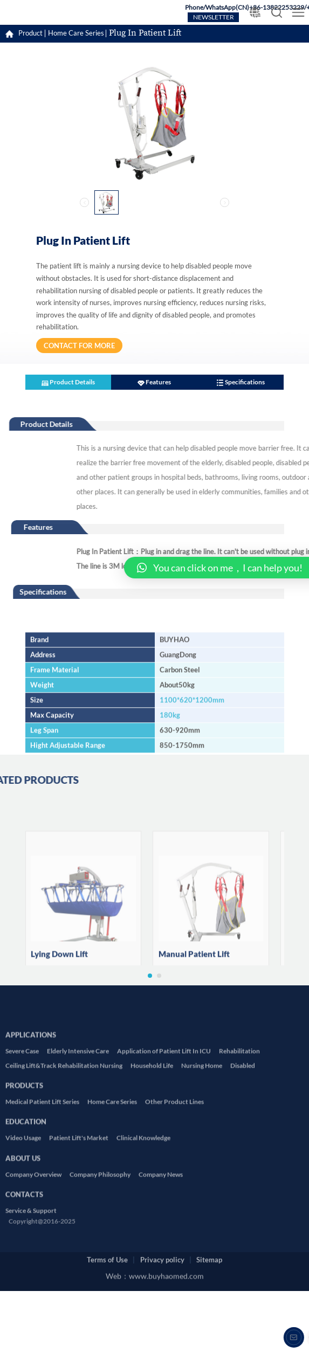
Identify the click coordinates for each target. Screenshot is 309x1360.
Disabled (242, 1165)
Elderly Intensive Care (78, 1151)
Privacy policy (162, 1247)
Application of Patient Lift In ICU (164, 1151)
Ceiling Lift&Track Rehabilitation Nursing (63, 1165)
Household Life (152, 1165)
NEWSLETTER (213, 17)
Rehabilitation (239, 1151)
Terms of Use (107, 1247)
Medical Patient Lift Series (42, 1202)
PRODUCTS (24, 1181)
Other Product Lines (174, 1202)
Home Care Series (76, 33)
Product (30, 33)
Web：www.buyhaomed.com (155, 1268)
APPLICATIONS (30, 1131)
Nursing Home (201, 1165)
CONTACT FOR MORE (79, 345)
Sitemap (209, 1247)
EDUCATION (25, 1218)
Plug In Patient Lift (145, 33)
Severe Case (22, 1151)
